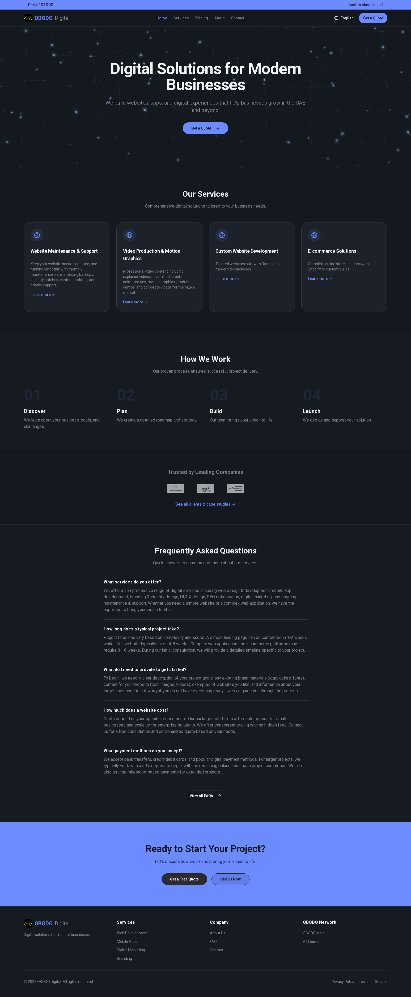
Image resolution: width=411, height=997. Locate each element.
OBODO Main (314, 933)
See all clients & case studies (205, 504)
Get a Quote (373, 18)
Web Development (132, 933)
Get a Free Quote (184, 879)
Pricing (201, 18)
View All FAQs (206, 796)
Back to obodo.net (366, 5)
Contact (237, 18)
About (219, 18)
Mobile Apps (127, 941)
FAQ (213, 941)
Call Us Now (230, 879)
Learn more (43, 295)
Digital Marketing (131, 950)
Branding (124, 958)
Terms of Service (373, 981)
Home (161, 18)
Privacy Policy (343, 981)
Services (181, 18)
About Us (217, 933)
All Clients (311, 941)
